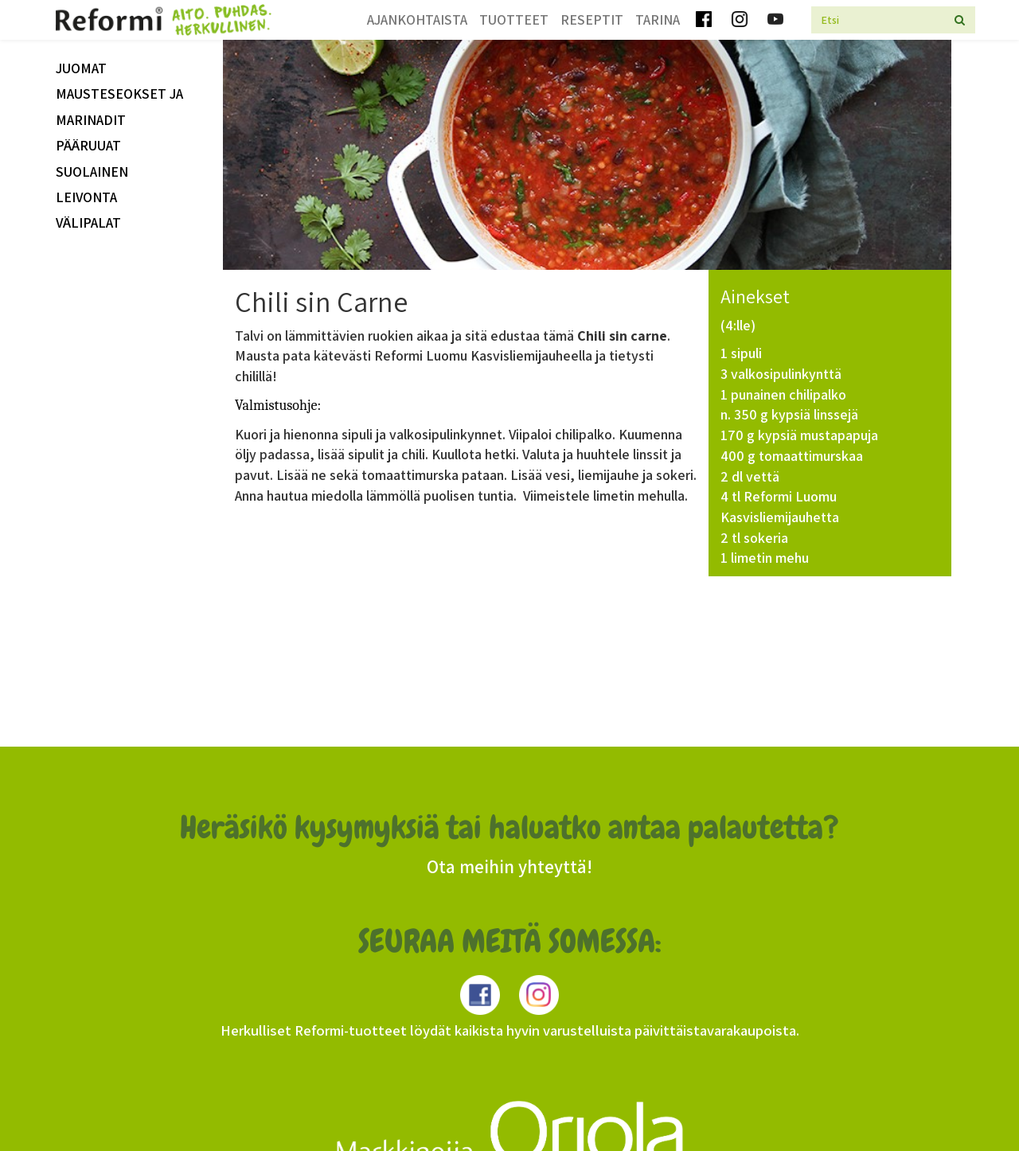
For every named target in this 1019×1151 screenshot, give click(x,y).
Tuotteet (514, 19)
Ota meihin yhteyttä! (509, 867)
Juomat (81, 68)
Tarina (657, 19)
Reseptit (591, 19)
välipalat (88, 222)
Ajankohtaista (417, 19)
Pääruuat (88, 145)
